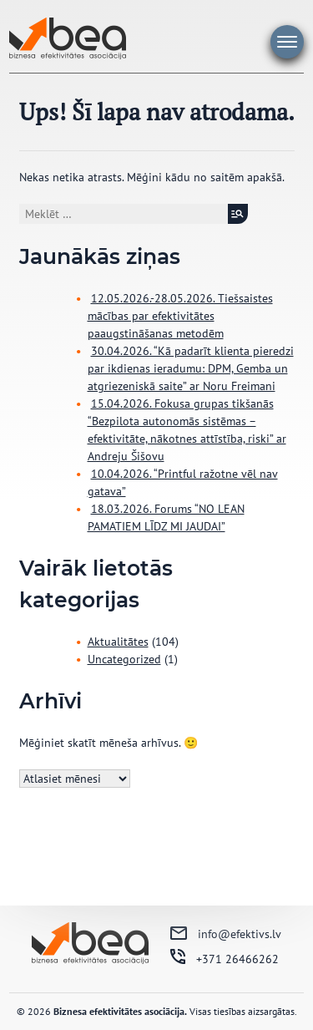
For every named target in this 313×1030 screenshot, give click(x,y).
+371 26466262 (237, 959)
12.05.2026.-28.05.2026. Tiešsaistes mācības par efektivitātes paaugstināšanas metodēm (180, 316)
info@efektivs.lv (239, 933)
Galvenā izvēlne (287, 41)
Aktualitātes (118, 641)
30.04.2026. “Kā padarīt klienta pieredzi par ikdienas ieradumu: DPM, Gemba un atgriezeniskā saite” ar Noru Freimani (191, 368)
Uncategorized (124, 659)
